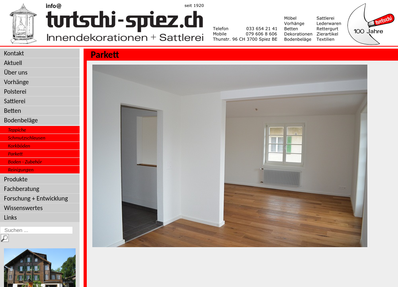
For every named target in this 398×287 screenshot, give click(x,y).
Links (10, 217)
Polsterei (15, 91)
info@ (54, 6)
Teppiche (17, 130)
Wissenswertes (23, 208)
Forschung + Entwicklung (36, 198)
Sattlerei (14, 101)
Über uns (15, 72)
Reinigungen (20, 170)
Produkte (15, 179)
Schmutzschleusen (26, 138)
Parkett (15, 154)
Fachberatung (21, 189)
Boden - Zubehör (25, 162)
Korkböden (19, 146)
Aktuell (13, 63)
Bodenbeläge (21, 120)
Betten (12, 110)
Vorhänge (16, 82)
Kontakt (14, 53)
